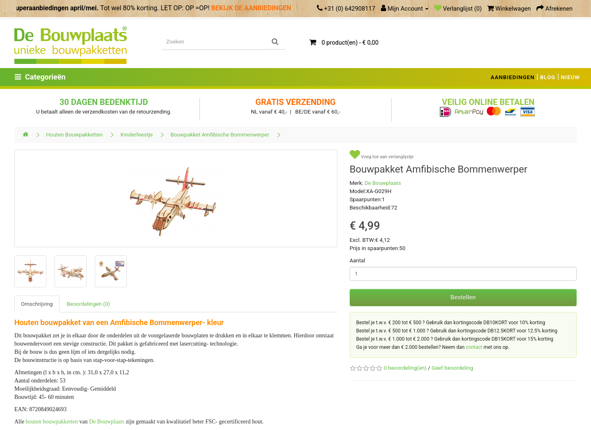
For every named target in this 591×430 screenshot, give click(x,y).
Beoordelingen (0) (88, 304)
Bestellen (463, 297)
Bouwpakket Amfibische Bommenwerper (219, 135)
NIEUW (570, 77)
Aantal (357, 260)
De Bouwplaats (106, 422)
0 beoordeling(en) (405, 368)
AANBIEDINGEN (513, 77)
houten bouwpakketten (52, 422)
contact (474, 347)
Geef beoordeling (452, 368)
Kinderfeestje (137, 135)
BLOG (548, 77)
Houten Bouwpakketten (74, 135)
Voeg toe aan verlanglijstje (382, 155)
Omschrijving (37, 304)
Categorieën (40, 77)
